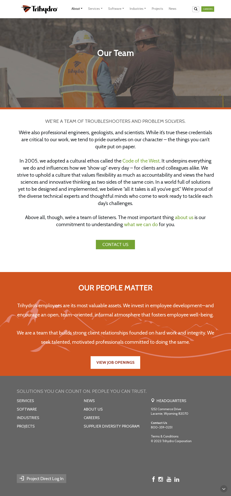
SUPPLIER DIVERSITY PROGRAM (111, 426)
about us (184, 217)
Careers (208, 9)
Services (94, 9)
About (75, 9)
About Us (93, 409)
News (172, 9)
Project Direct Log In (45, 478)
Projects (157, 9)
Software (114, 9)
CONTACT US (115, 244)
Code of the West (141, 161)
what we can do (141, 224)
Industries (136, 9)
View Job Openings (115, 362)
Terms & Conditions (165, 436)
